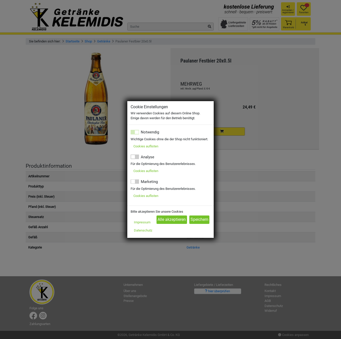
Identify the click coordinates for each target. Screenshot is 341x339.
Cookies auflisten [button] (145, 146)
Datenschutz (143, 230)
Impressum (142, 222)
